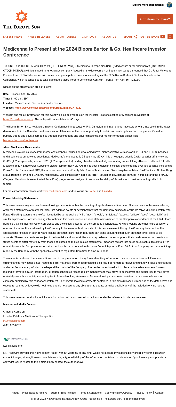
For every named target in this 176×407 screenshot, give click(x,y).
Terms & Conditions (90, 392)
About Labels (66, 36)
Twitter (92, 191)
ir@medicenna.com (14, 320)
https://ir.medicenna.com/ (18, 119)
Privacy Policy (144, 392)
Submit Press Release (63, 392)
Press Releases (39, 36)
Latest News (13, 36)
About (15, 392)
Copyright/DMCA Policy (118, 392)
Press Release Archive (34, 392)
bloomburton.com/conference (20, 140)
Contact (89, 36)
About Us (109, 36)
